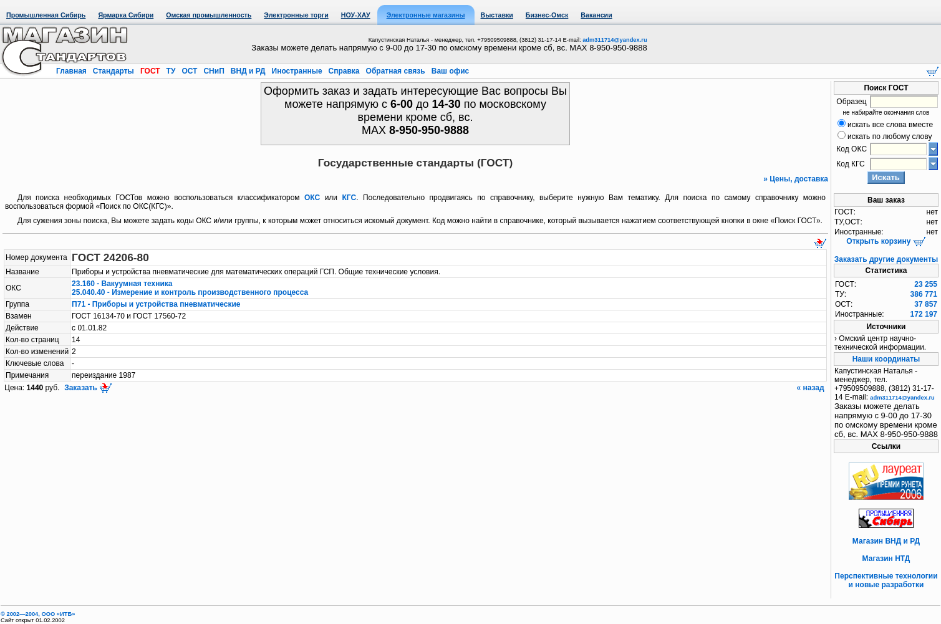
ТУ (170, 71)
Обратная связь (395, 71)
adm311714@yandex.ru (614, 40)
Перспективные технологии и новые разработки (885, 580)
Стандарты (113, 71)
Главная (72, 71)
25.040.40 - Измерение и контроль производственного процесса (190, 292)
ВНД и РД (247, 71)
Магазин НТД (886, 558)
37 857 (925, 304)
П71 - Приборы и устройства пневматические (156, 304)
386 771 (923, 294)
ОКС (312, 197)
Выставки (497, 15)
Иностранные (296, 71)
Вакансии (596, 15)
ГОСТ (150, 71)
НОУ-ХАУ (355, 15)
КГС (349, 197)
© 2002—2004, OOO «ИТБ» (38, 614)
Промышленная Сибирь (45, 15)
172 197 (923, 314)
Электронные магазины (426, 15)
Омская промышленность (208, 15)
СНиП (213, 71)
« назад (811, 387)
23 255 (925, 284)
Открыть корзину (885, 241)
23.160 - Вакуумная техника (122, 283)
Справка (344, 71)
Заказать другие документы (886, 259)
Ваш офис (449, 71)
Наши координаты (886, 359)
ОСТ (190, 71)
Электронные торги (296, 15)
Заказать (87, 387)
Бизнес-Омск (547, 15)
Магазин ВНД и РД (886, 541)
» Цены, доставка (795, 179)
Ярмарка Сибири (125, 15)
